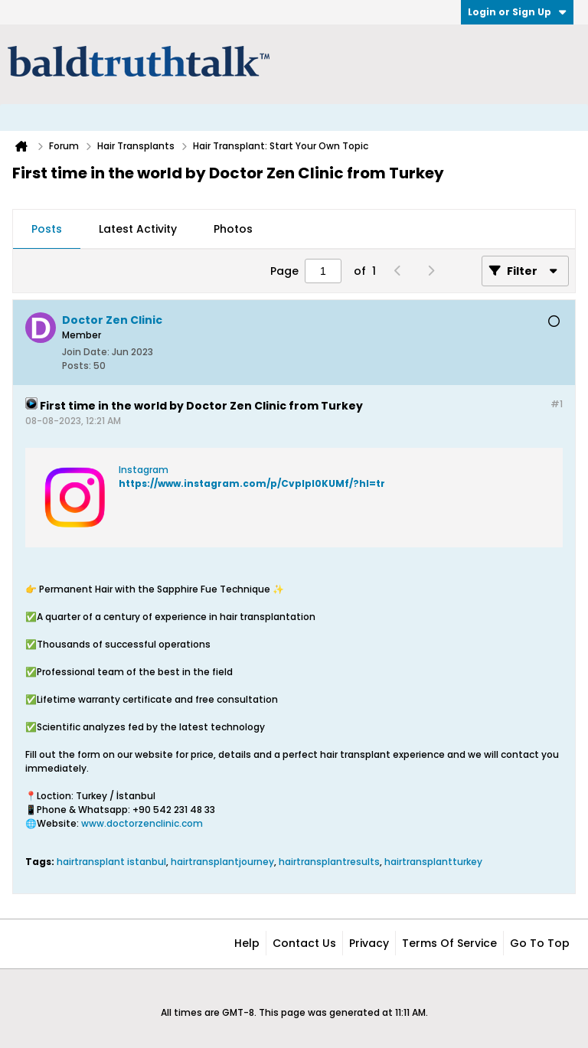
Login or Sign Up (517, 11)
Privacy (369, 943)
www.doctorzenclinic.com (142, 823)
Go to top (540, 943)
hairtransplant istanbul (111, 861)
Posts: (76, 365)
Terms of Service (449, 943)
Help (247, 943)
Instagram (143, 469)
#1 (556, 403)
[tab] (46, 230)
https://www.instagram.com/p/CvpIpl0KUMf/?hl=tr (252, 483)
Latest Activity (138, 229)
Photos (233, 229)
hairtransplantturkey (433, 861)
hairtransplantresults (329, 861)
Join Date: (85, 351)
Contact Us (304, 943)
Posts (46, 229)
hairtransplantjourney (222, 861)
